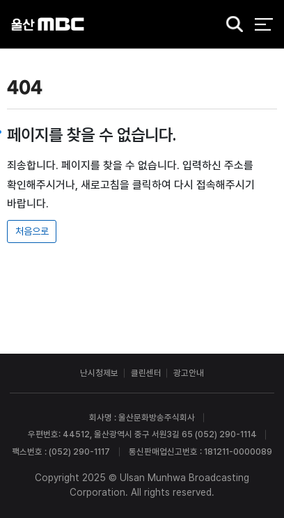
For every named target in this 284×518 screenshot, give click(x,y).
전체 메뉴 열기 (263, 24)
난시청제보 (99, 373)
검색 (230, 25)
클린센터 (146, 373)
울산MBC (47, 24)
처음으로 (32, 231)
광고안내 (188, 373)
